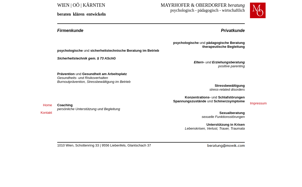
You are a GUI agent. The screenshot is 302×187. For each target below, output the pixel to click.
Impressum (258, 103)
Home (47, 105)
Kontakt (46, 113)
